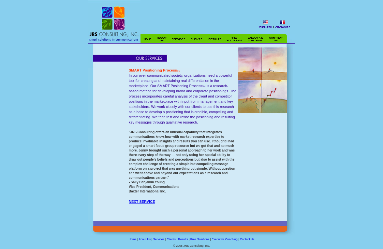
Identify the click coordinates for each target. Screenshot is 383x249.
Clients (171, 239)
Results (183, 239)
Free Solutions (199, 239)
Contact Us (247, 239)
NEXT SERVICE (142, 201)
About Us (145, 239)
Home (132, 239)
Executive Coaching (225, 239)
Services (159, 239)
